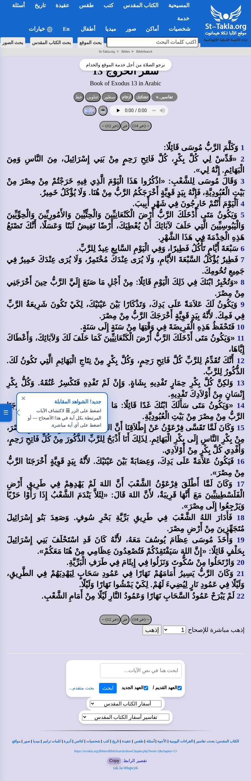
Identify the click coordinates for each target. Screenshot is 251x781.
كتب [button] (108, 5)
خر (125, 125)
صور (27, 741)
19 (240, 539)
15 (240, 427)
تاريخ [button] (40, 5)
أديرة (67, 741)
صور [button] (131, 29)
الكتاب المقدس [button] (141, 5)
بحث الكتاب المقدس (51, 42)
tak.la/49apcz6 (125, 767)
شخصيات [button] (181, 29)
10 (240, 327)
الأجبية (161, 741)
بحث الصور (13, 42)
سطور (109, 96)
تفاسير (201, 741)
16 (240, 461)
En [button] (67, 29)
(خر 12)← (110, 125)
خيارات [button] (41, 29)
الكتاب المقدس (228, 741)
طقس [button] (86, 5)
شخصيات (93, 741)
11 (240, 338)
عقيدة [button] (62, 5)
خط (78, 96)
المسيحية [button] (179, 5)
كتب (106, 741)
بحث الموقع (90, 42)
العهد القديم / (167, 687)
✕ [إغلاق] (23, 398)
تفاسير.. (164, 96)
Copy (114, 760)
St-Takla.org (107, 51)
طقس (138, 741)
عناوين (93, 96)
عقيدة (126, 741)
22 (240, 596)
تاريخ (115, 741)
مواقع (16, 741)
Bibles (125, 51)
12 (240, 360)
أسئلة (150, 741)
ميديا (36, 741)
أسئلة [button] (18, 5)
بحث (211, 741)
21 (240, 573)
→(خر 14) (141, 125)
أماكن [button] (152, 29)
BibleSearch (144, 51)
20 (240, 562)
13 (240, 383)
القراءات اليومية (181, 741)
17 (240, 484)
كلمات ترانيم (52, 741)
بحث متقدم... (81, 688)
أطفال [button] (88, 29)
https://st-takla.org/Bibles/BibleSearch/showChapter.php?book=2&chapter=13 (125, 751)
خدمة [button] (183, 18)
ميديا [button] (110, 29)
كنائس (78, 741)
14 (240, 405)
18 (240, 517)
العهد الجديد (135, 687)
